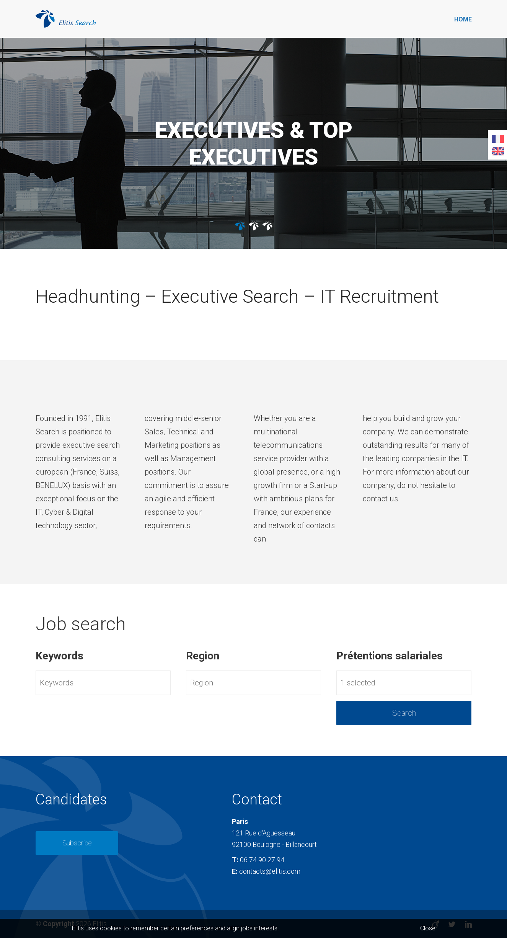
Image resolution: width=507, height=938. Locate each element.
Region (202, 655)
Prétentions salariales (389, 655)
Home (463, 19)
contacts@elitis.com (269, 871)
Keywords (59, 655)
